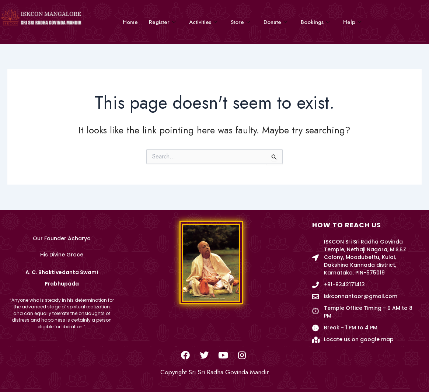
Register (162, 22)
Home (130, 22)
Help (352, 22)
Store (240, 22)
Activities (203, 22)
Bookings (315, 22)
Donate (275, 22)
